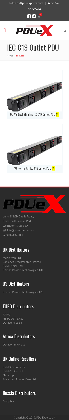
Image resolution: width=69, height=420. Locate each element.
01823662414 (14, 235)
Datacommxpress (14, 344)
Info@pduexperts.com (20, 230)
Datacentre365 (12, 322)
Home (10, 55)
